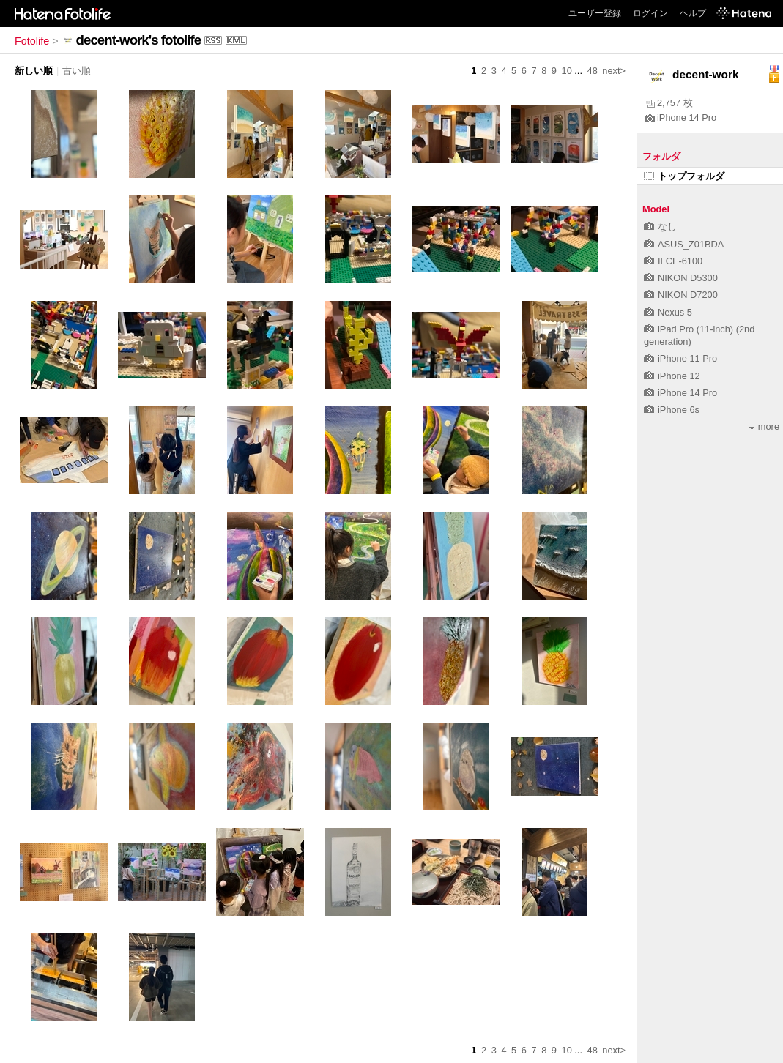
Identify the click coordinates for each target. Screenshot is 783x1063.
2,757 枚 (669, 102)
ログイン (650, 13)
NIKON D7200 (681, 294)
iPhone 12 (672, 375)
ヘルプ (693, 13)
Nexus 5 (668, 312)
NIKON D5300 (681, 277)
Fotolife (32, 41)
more (764, 426)
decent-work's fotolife (138, 40)
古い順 (76, 70)
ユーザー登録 (594, 13)
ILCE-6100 (673, 261)
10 (567, 70)
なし (660, 226)
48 (592, 70)
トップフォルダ (684, 176)
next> (614, 70)
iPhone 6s (671, 409)
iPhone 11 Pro (680, 358)
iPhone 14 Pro (680, 117)
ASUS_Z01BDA (684, 244)
